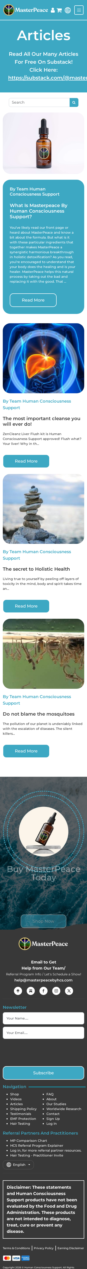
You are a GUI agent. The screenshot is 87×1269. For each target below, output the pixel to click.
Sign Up (53, 1119)
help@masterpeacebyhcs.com (43, 980)
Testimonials (20, 1114)
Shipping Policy (23, 1109)
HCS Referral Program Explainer (36, 1145)
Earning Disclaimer (71, 1248)
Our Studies (56, 1104)
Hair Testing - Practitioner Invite (36, 1155)
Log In (51, 1123)
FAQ (50, 1094)
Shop (14, 1094)
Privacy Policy (44, 1248)
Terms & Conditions (16, 1248)
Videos (16, 1099)
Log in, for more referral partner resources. (45, 1150)
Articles (16, 1104)
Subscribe (43, 1073)
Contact (53, 1114)
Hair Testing (20, 1123)
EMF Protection (23, 1119)
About (51, 1099)
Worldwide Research (63, 1109)
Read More (33, 300)
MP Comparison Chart (28, 1141)
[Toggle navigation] (79, 10)
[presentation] (38, 1052)
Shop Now (43, 929)
